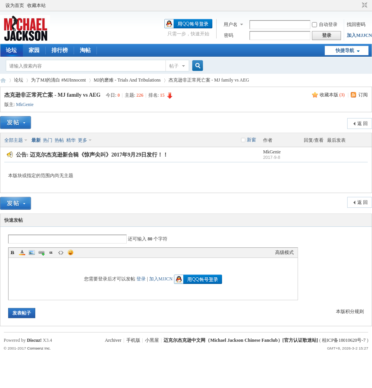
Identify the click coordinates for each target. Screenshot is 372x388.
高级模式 (284, 252)
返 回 (362, 123)
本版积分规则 (350, 311)
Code (61, 252)
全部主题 (13, 140)
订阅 (363, 94)
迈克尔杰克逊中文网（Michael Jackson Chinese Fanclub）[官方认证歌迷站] (241, 340)
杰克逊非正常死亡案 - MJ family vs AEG (52, 95)
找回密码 (356, 24)
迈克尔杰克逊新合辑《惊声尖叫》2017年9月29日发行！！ (99, 155)
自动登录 (325, 24)
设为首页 (14, 5)
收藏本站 (36, 5)
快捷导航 (345, 50)
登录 (141, 279)
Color (22, 252)
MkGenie (24, 104)
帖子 (174, 66)
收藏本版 (332, 94)
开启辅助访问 (357, 5)
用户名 (231, 24)
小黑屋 (152, 340)
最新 (36, 140)
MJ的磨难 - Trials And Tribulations (127, 80)
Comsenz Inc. (39, 348)
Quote (51, 252)
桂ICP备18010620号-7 (344, 340)
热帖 (59, 140)
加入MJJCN (359, 35)
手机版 (133, 340)
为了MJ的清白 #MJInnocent (58, 80)
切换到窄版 (363, 5)
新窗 (251, 140)
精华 (71, 140)
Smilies (70, 252)
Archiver (113, 340)
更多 (82, 140)
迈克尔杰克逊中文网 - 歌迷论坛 (3, 80)
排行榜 (60, 50)
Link (41, 252)
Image (32, 252)
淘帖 (85, 50)
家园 (34, 50)
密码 (228, 35)
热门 (47, 140)
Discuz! (34, 340)
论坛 (11, 50)
